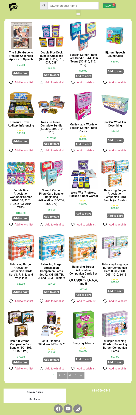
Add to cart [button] (21, 73)
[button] (78, 13)
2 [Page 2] (59, 375)
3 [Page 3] (65, 375)
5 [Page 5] (75, 375)
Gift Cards (35, 399)
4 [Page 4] (70, 375)
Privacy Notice (35, 392)
